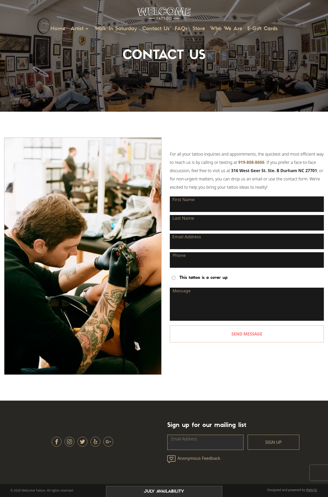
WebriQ (311, 490)
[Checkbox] (173, 277)
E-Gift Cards (262, 29)
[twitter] (82, 442)
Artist (77, 29)
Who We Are (226, 29)
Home (57, 29)
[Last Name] (247, 223)
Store (199, 29)
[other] (95, 442)
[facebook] (57, 442)
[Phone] (247, 260)
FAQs (181, 29)
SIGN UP (273, 442)
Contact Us (156, 29)
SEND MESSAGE (246, 334)
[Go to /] (164, 12)
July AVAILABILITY (164, 492)
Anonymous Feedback (193, 459)
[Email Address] (247, 241)
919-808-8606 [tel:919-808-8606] (251, 162)
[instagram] (69, 442)
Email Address (184, 439)
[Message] (247, 304)
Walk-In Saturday (115, 29)
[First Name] (247, 204)
